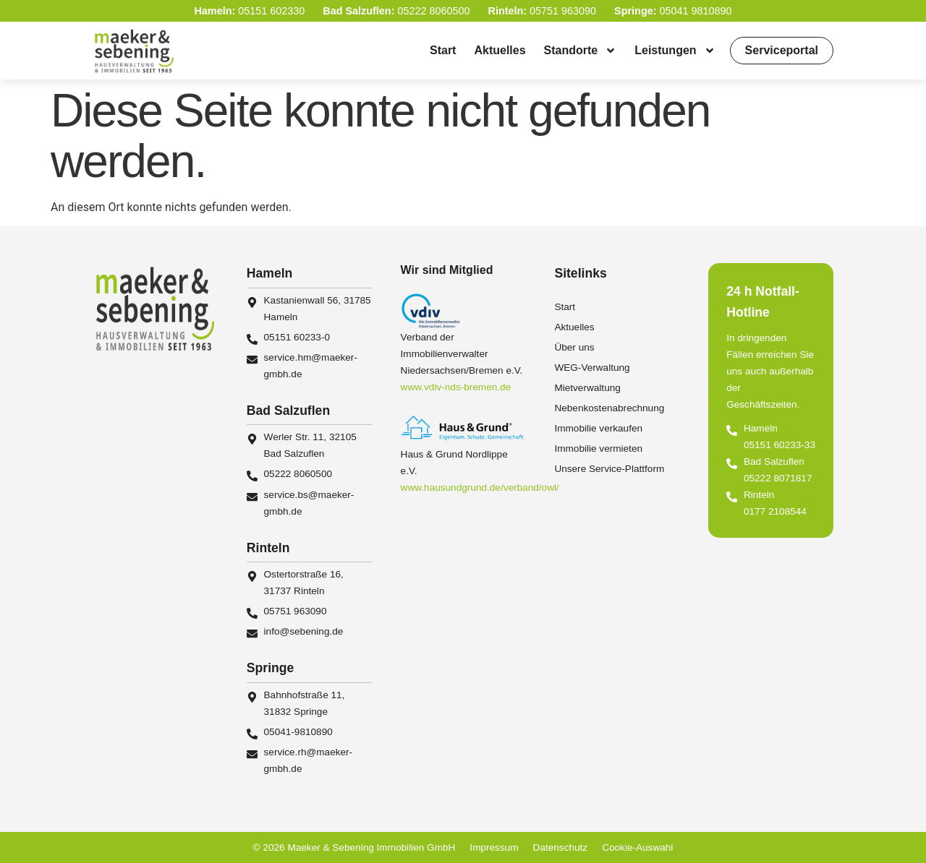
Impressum (494, 847)
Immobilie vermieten (598, 448)
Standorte (580, 51)
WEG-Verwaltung (591, 367)
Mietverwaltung (587, 387)
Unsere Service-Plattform (609, 468)
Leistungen (674, 51)
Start (443, 50)
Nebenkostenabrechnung (609, 408)
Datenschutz (560, 847)
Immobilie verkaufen (598, 428)
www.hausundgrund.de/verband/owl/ (480, 487)
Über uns (574, 347)
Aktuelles (499, 50)
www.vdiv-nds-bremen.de (456, 387)
